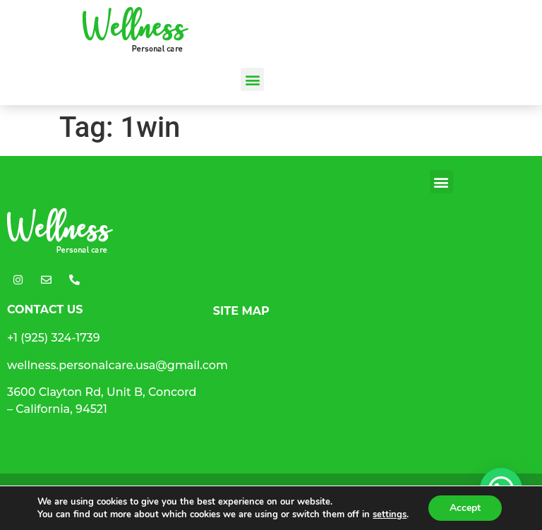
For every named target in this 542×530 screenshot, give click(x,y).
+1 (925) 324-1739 (53, 337)
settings (389, 514)
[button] (252, 79)
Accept (465, 507)
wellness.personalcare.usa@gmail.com (117, 365)
